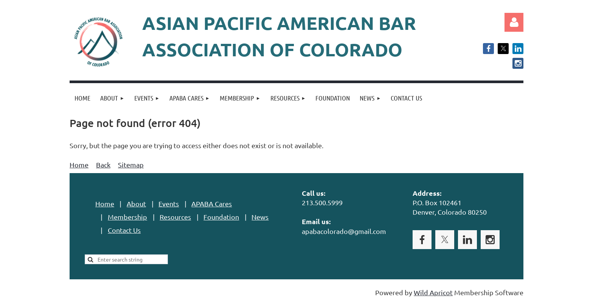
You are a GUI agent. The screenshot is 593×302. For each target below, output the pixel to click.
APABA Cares (211, 204)
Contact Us (124, 230)
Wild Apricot (433, 292)
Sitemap (131, 165)
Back (103, 165)
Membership (127, 217)
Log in (514, 22)
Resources (175, 217)
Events (168, 204)
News (260, 217)
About (136, 204)
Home (79, 165)
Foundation (221, 217)
